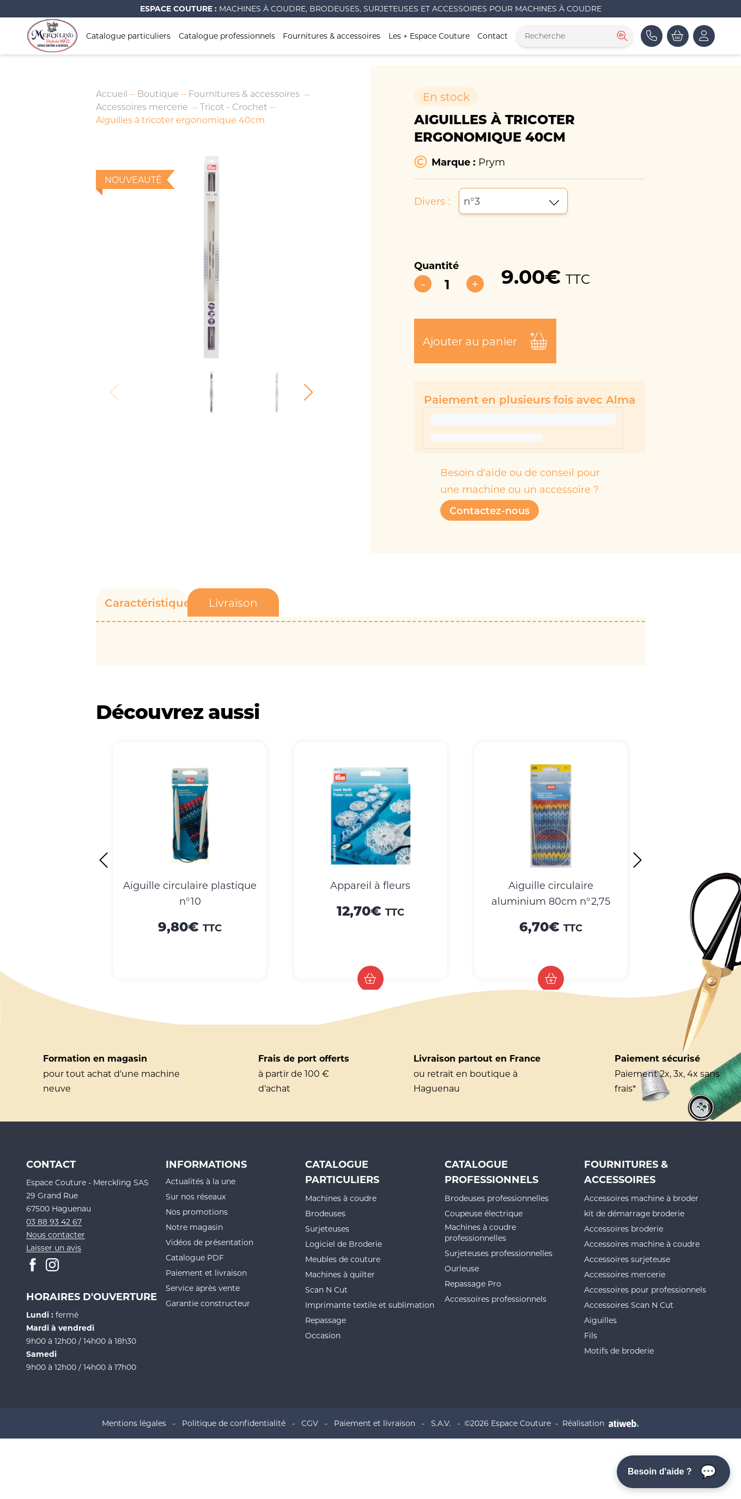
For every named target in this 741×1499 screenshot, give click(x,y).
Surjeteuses (327, 1228)
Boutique (158, 93)
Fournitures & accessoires (331, 36)
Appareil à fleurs (370, 885)
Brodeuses (325, 1213)
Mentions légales (134, 1423)
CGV (309, 1423)
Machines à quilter (340, 1274)
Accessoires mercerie (142, 106)
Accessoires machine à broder (641, 1198)
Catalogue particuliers (128, 36)
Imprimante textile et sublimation (369, 1305)
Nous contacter (55, 1234)
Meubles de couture (342, 1259)
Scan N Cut (326, 1289)
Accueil (111, 93)
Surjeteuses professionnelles (498, 1253)
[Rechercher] (621, 36)
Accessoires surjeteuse (627, 1259)
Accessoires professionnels (495, 1299)
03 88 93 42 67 (54, 1221)
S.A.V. (441, 1423)
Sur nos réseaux (196, 1196)
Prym (491, 161)
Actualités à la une (200, 1181)
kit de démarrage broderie (634, 1213)
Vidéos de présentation (209, 1242)
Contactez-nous (490, 510)
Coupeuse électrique (484, 1213)
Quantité (436, 265)
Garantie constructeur (208, 1303)
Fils (590, 1335)
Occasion (323, 1335)
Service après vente (203, 1288)
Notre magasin (194, 1227)
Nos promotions (197, 1211)
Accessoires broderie (623, 1228)
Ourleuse (462, 1268)
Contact (492, 36)
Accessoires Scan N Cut (628, 1305)
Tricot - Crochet (234, 106)
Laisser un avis (53, 1247)
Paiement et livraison (206, 1273)
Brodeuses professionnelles (497, 1198)
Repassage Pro (473, 1283)
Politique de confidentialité (234, 1423)
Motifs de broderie (619, 1350)
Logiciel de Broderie (343, 1244)
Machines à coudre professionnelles (480, 1232)
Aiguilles (600, 1320)
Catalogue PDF (195, 1257)
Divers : (432, 201)
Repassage (325, 1320)
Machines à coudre (340, 1198)
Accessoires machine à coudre (642, 1244)
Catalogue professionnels (227, 36)
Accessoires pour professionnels (645, 1289)
